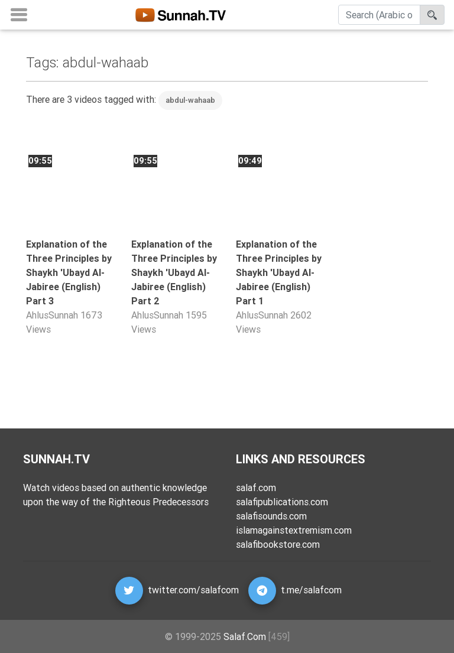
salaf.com (256, 487)
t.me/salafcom (311, 590)
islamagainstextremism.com (294, 530)
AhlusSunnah (52, 315)
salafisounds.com (271, 516)
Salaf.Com (244, 636)
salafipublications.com (282, 502)
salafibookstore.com (278, 544)
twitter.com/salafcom (193, 590)
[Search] (379, 17)
